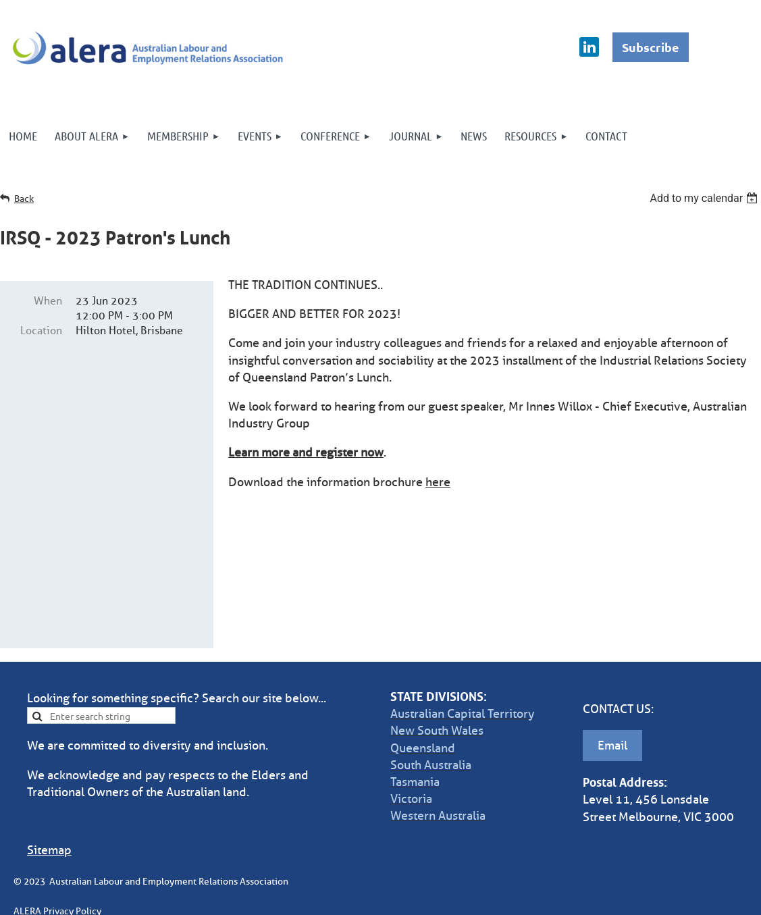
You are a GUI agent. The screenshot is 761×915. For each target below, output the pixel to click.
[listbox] (705, 198)
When (48, 300)
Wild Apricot (603, 897)
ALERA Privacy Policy (57, 826)
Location (41, 330)
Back (24, 199)
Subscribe (650, 47)
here (437, 482)
